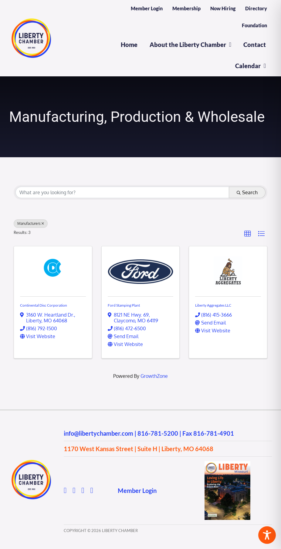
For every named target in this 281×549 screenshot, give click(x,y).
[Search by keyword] (122, 192)
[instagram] (74, 490)
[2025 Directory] (227, 464)
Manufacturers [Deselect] (30, 223)
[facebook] (65, 490)
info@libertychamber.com (98, 433)
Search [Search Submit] (247, 192)
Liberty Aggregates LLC (213, 305)
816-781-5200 (157, 433)
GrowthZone (154, 376)
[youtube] (82, 490)
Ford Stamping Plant (124, 305)
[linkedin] (91, 490)
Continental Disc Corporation (43, 305)
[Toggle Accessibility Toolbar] (267, 535)
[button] (248, 234)
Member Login (137, 490)
